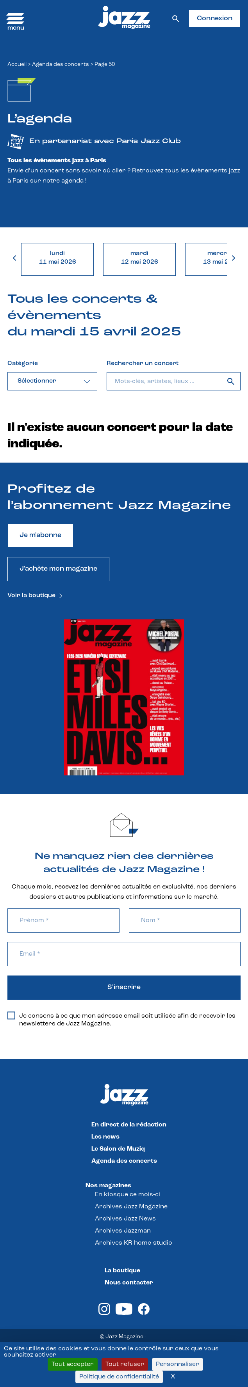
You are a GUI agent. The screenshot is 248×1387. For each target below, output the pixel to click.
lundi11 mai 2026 (57, 257)
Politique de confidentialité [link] (119, 1377)
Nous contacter (129, 1283)
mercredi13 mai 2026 (221, 257)
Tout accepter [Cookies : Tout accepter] (73, 1364)
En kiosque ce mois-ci (127, 1195)
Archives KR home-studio (133, 1243)
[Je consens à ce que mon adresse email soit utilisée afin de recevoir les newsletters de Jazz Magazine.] (11, 1016)
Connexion (214, 18)
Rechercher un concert (142, 363)
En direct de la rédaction (128, 1125)
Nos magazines (108, 1186)
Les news (105, 1137)
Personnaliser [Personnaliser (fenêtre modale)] (177, 1364)
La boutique (122, 1271)
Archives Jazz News (125, 1219)
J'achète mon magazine (58, 569)
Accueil (17, 64)
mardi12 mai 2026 (139, 257)
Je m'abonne (40, 535)
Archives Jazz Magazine (131, 1207)
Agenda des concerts (60, 64)
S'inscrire (124, 987)
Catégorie (22, 363)
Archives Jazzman (123, 1231)
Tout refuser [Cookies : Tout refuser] (124, 1364)
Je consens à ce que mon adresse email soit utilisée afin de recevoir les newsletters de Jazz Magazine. (121, 1019)
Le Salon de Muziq (118, 1149)
